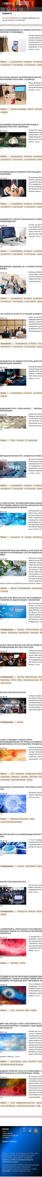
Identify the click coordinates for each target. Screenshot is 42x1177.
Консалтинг (15, 537)
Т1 (22, 537)
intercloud (20, 1010)
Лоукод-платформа (18, 109)
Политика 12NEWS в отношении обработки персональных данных (17, 1161)
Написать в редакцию (10, 1135)
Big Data (20, 677)
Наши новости (7, 1133)
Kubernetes (12, 633)
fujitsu (32, 819)
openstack (15, 963)
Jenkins (4, 633)
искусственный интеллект (11, 822)
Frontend (4, 591)
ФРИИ (22, 963)
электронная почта (31, 680)
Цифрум (4, 112)
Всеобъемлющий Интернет (12, 1064)
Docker (3, 914)
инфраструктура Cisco (25, 1103)
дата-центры (16, 1061)
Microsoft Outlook (18, 780)
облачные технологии (19, 819)
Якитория (34, 633)
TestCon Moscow (32, 630)
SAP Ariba (33, 777)
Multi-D (31, 109)
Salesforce (15, 777)
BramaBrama (24, 633)
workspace (20, 774)
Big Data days (31, 677)
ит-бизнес (28, 62)
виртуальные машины (26, 1106)
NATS (13, 680)
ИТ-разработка (24, 588)
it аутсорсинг (18, 65)
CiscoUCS (32, 1061)
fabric (27, 1010)
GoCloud (20, 440)
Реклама (5, 1137)
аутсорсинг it (6, 65)
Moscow (32, 911)
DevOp (20, 722)
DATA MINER (30, 866)
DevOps (20, 630)
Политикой (6, 1171)
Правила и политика (9, 1141)
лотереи (28, 537)
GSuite (29, 780)
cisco (13, 1010)
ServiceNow (5, 780)
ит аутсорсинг (30, 65)
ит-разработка (16, 62)
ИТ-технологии (31, 440)
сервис (34, 1010)
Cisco (24, 1061)
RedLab (4, 396)
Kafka (19, 680)
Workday (24, 777)
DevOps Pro (22, 911)
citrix (12, 774)
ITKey (13, 440)
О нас (4, 1131)
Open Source (6, 683)
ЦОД (38, 1106)
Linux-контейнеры (8, 1106)
